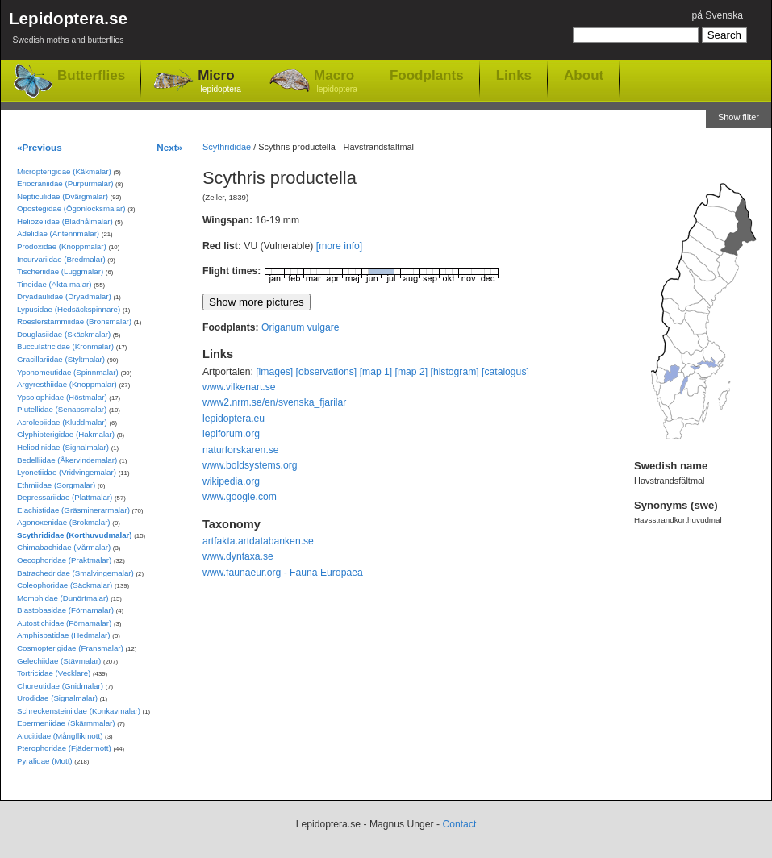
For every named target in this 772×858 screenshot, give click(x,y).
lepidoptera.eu (233, 418)
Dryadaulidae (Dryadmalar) (64, 296)
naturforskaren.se (240, 450)
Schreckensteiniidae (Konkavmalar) (78, 710)
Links (514, 75)
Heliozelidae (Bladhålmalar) (65, 221)
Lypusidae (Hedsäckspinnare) (68, 309)
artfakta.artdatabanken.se (258, 541)
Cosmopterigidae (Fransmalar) (70, 648)
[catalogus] (505, 371)
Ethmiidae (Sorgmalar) (56, 485)
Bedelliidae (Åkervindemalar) (67, 460)
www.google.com (239, 496)
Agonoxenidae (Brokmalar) (64, 522)
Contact (459, 824)
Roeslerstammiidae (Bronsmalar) (74, 321)
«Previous (39, 147)
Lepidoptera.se (68, 30)
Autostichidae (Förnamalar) (64, 623)
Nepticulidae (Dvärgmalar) (62, 196)
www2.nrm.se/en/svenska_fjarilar (274, 402)
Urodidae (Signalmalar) (57, 697)
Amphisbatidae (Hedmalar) (64, 635)
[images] (274, 371)
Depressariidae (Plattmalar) (64, 497)
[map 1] (376, 371)
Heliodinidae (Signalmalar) (63, 447)
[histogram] (455, 371)
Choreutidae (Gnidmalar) (60, 685)
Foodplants (427, 75)
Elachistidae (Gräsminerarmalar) (73, 510)
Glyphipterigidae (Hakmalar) (66, 434)
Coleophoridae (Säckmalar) (64, 585)
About (583, 75)
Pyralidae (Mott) (45, 760)
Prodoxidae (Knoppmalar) (61, 246)
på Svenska (717, 15)
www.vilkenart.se (239, 387)
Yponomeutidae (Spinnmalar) (68, 372)
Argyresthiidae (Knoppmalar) (67, 384)
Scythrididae (226, 147)
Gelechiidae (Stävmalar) (59, 660)
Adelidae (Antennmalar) (58, 233)
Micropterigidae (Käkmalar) (64, 171)
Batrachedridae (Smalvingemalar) (75, 573)
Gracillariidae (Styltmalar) (61, 359)
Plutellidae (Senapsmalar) (61, 409)
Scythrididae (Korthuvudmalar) (74, 535)
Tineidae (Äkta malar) (54, 284)
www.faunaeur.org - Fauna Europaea (282, 572)
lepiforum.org (231, 433)
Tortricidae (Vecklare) (53, 672)
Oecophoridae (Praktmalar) (64, 560)
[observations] (326, 371)
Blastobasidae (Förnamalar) (65, 610)
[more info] (339, 246)
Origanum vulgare (300, 327)
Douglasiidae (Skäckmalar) (64, 334)
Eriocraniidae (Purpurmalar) (65, 183)
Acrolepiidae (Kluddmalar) (62, 422)
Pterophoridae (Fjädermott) (64, 747)
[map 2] (411, 371)
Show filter (738, 117)
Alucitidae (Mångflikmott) (59, 735)
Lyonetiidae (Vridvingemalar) (66, 472)
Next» (169, 147)
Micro (219, 82)
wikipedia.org (231, 481)
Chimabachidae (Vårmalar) (64, 547)
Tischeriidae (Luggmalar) (60, 271)
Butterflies (91, 75)
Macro (335, 82)
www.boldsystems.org (250, 465)
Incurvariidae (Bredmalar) (61, 259)
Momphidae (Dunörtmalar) (62, 598)
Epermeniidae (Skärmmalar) (66, 722)
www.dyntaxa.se (237, 556)
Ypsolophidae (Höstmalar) (62, 397)
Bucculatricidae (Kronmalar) (65, 346)
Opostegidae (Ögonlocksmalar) (71, 208)
